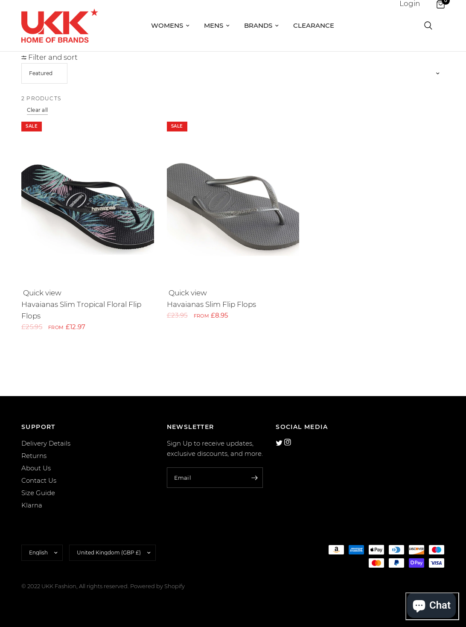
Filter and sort (49, 57)
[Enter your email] (254, 477)
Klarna (31, 505)
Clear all (37, 110)
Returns (34, 456)
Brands (261, 25)
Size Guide (38, 493)
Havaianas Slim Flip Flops (211, 304)
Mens (217, 25)
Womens (170, 25)
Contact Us (38, 480)
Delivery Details (45, 443)
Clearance (313, 25)
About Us (36, 468)
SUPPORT (38, 427)
